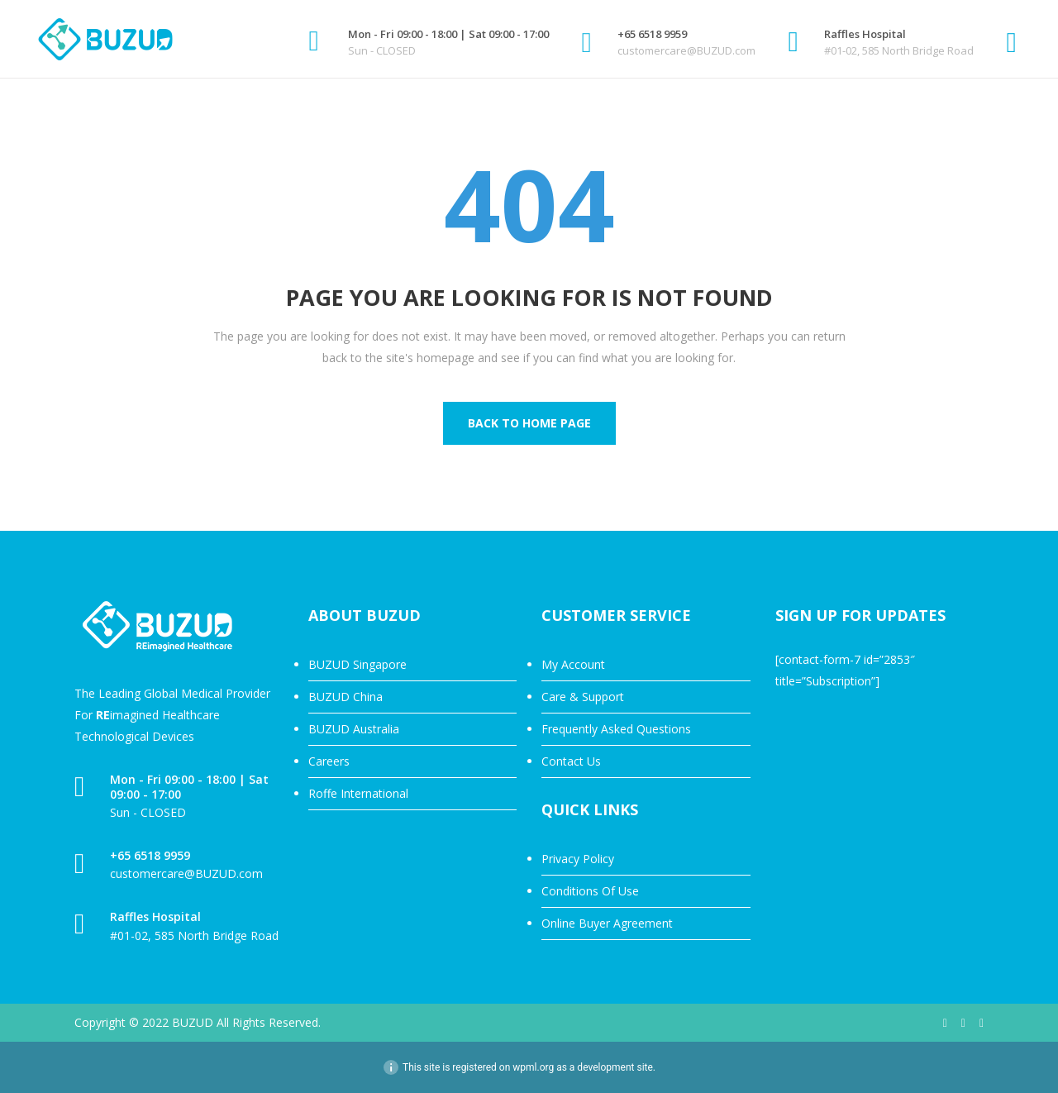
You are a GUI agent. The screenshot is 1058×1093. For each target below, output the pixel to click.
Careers (329, 761)
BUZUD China (345, 696)
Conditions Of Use (590, 891)
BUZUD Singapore (357, 664)
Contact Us (571, 761)
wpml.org (533, 1067)
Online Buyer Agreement (607, 923)
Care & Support (582, 696)
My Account (573, 664)
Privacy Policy (577, 858)
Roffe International (358, 793)
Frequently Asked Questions (616, 729)
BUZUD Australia (353, 729)
